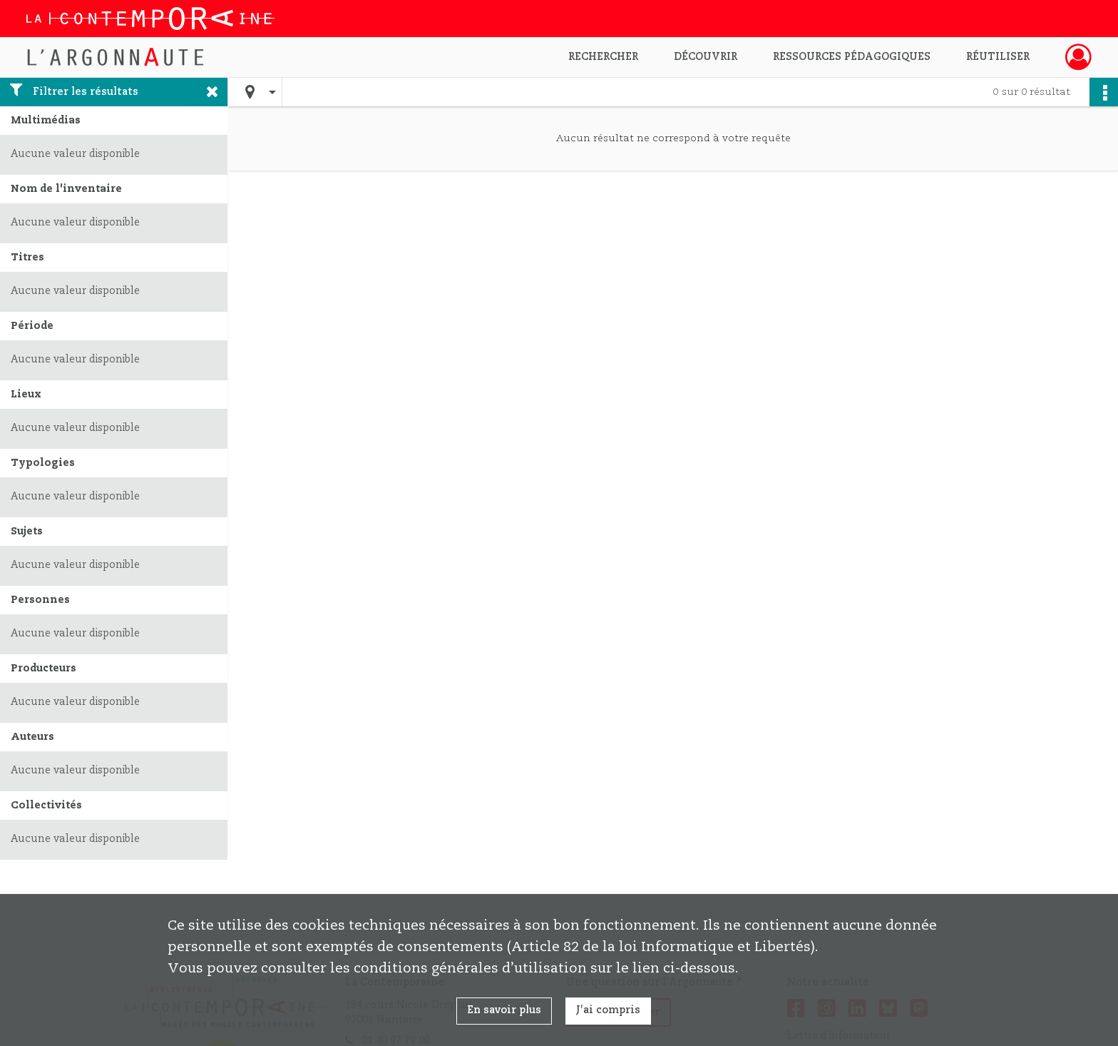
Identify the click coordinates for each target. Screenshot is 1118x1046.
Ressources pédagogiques (851, 57)
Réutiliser (998, 57)
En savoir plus (504, 1010)
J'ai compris (608, 1010)
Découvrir (705, 57)
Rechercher (603, 57)
